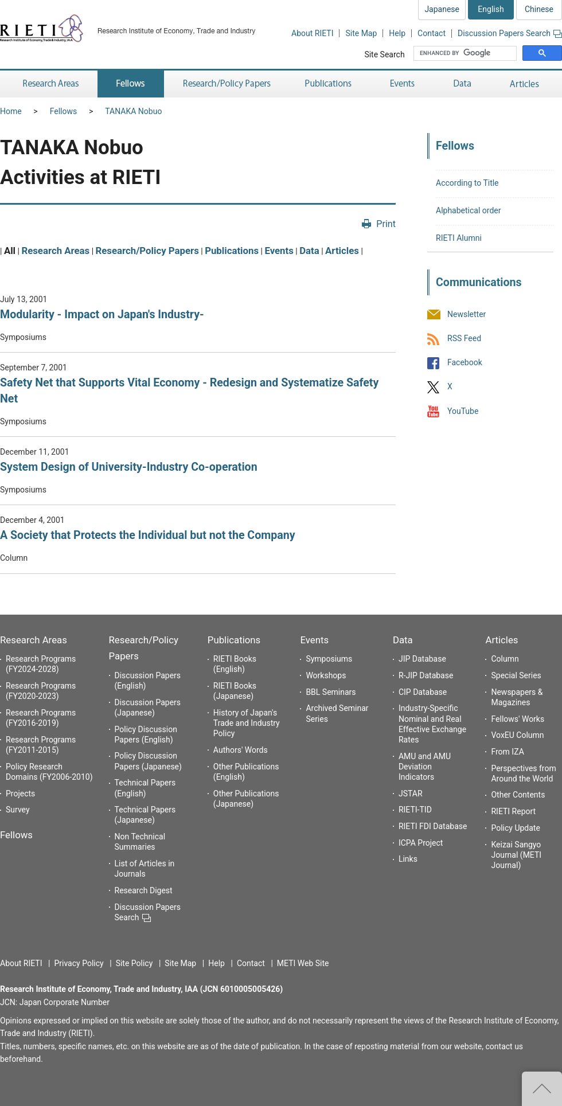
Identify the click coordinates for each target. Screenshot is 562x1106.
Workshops (326, 675)
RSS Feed (464, 338)
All (9, 250)
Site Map (361, 33)
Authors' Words (240, 750)
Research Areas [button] (48, 84)
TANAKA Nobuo (133, 111)
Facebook (464, 363)
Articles (342, 250)
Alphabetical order (468, 210)
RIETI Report (513, 811)
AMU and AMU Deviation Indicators (425, 766)
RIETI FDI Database (433, 826)
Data (309, 250)
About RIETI (312, 33)
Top (542, 1089)
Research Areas (55, 250)
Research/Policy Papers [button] (226, 84)
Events (278, 250)
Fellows (63, 111)
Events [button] (402, 84)
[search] (466, 53)
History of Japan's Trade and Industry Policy (246, 723)
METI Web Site (303, 963)
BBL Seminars (331, 692)
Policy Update (515, 828)
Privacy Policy (78, 963)
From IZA (507, 751)
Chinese (539, 9)
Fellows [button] (130, 84)
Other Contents (518, 794)
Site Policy (134, 963)
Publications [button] (329, 84)
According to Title (467, 182)
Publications (232, 250)
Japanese (441, 9)
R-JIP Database (426, 675)
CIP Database (423, 692)
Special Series (516, 675)
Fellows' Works (517, 719)
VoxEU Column (517, 735)
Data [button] (462, 84)
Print (386, 223)
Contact (431, 33)
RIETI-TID (415, 809)
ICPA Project (421, 842)
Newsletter (466, 314)
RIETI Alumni (459, 238)
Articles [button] (526, 84)
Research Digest (144, 890)
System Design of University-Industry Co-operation (128, 467)
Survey (18, 809)
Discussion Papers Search (510, 33)
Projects (20, 793)
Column (504, 658)
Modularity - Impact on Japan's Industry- (102, 314)
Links (408, 858)
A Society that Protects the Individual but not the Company (147, 535)
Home (11, 111)
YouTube (462, 411)
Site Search (384, 54)
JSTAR (411, 793)
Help (397, 33)
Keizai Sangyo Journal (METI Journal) (516, 855)
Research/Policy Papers (147, 250)
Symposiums (329, 658)
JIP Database (422, 658)
